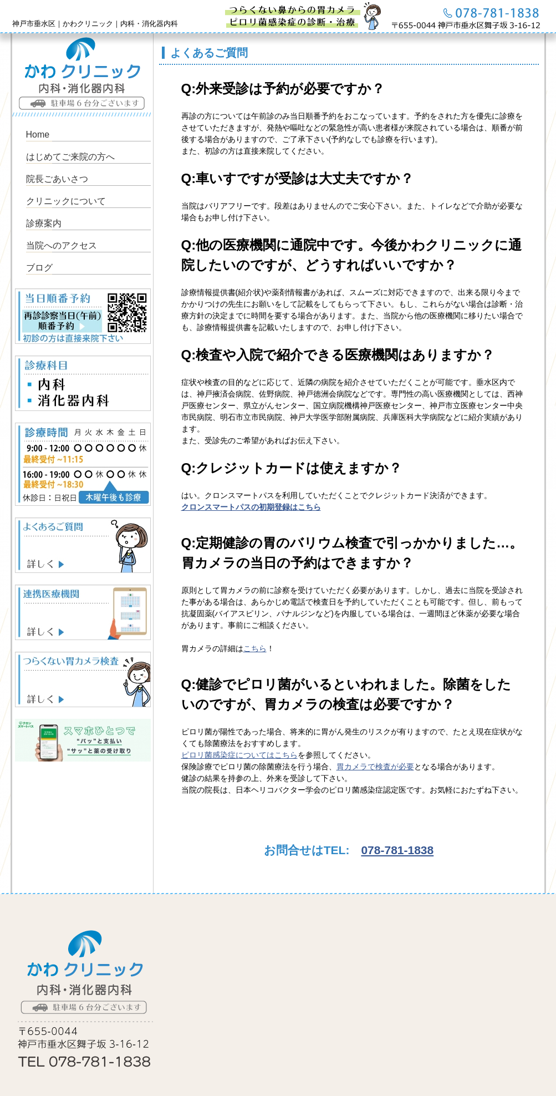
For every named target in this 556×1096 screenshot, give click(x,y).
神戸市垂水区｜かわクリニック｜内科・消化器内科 (95, 23)
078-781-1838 (397, 850)
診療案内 (44, 223)
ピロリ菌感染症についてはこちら (239, 754)
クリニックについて (66, 201)
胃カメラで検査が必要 (375, 766)
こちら (255, 648)
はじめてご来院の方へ (70, 156)
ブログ (39, 267)
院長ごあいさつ (57, 179)
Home (38, 134)
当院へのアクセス (61, 245)
